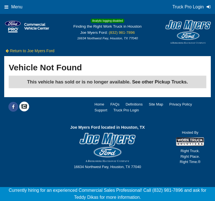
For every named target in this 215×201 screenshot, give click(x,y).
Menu (13, 6)
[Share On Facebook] (13, 107)
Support (101, 110)
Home (99, 104)
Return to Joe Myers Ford (30, 51)
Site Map (156, 104)
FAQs (115, 104)
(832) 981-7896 (122, 32)
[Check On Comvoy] (24, 107)
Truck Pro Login (126, 110)
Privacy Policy (180, 104)
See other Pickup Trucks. (160, 82)
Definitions (134, 104)
